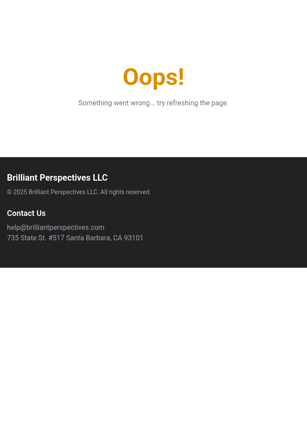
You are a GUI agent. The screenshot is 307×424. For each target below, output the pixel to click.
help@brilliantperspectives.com (56, 227)
